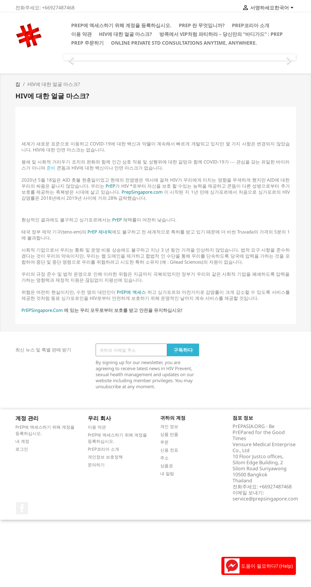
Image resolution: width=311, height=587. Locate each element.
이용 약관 (81, 34)
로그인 (21, 449)
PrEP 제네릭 (99, 232)
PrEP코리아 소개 (250, 25)
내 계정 (22, 441)
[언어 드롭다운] (285, 8)
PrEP (110, 186)
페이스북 (22, 508)
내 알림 (167, 473)
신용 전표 (169, 450)
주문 (164, 442)
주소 (164, 458)
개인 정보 (169, 426)
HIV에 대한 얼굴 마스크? (125, 34)
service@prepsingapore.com (265, 498)
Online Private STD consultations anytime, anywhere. (184, 43)
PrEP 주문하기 (87, 43)
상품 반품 (169, 434)
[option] (180, 57)
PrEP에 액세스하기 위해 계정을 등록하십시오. (121, 25)
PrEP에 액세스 (131, 292)
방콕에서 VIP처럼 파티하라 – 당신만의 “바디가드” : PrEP (221, 34)
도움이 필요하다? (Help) (258, 565)
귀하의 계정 (173, 417)
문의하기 (96, 465)
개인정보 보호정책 (105, 457)
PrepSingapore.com (142, 192)
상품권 (166, 465)
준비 (50, 168)
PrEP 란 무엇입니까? (202, 25)
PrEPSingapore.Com (42, 310)
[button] (81, 57)
